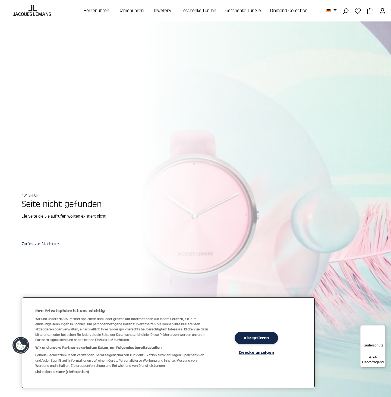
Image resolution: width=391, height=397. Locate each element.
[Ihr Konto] (382, 10)
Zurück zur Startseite (42, 245)
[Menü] (382, 328)
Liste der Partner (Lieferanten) (62, 372)
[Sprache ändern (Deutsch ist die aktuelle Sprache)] (331, 10)
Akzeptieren (256, 338)
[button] (21, 345)
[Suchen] (345, 10)
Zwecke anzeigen (256, 353)
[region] (168, 342)
